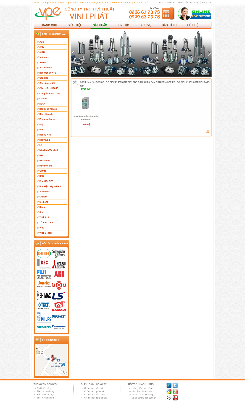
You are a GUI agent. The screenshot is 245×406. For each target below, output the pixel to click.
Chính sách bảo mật (94, 388)
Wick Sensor (45, 233)
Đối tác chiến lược (45, 394)
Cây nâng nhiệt (47, 83)
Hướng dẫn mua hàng (188, 2)
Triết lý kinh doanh (45, 398)
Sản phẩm (100, 25)
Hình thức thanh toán (142, 391)
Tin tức (123, 25)
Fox (41, 129)
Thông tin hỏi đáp (165, 2)
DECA (42, 104)
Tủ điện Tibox (46, 222)
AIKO (42, 52)
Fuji (41, 124)
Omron (42, 171)
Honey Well (45, 135)
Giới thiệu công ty (45, 388)
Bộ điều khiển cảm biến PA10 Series (154, 82)
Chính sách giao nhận (94, 391)
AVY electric (45, 67)
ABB (41, 42)
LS (40, 145)
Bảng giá (206, 2)
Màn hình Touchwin (49, 150)
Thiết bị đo (44, 217)
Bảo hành (169, 25)
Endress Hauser (47, 119)
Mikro (42, 155)
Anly (41, 47)
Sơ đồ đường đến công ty (144, 398)
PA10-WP (85, 89)
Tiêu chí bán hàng (45, 391)
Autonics (44, 57)
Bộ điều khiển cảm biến (119, 82)
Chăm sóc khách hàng (142, 394)
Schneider (44, 191)
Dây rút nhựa (46, 114)
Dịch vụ (145, 25)
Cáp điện (44, 78)
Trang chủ (48, 25)
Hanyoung (44, 140)
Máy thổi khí (45, 166)
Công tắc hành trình (49, 93)
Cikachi (43, 98)
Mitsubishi (44, 160)
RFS (41, 176)
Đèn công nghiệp (48, 109)
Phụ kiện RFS (46, 181)
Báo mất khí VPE (48, 73)
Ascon (42, 62)
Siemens (43, 202)
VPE (41, 228)
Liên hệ (192, 25)
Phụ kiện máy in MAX (50, 186)
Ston (41, 212)
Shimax (43, 197)
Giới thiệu (75, 25)
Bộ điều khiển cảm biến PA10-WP (86, 118)
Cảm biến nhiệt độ (48, 88)
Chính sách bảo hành (94, 394)
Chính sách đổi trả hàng (95, 398)
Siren (42, 207)
